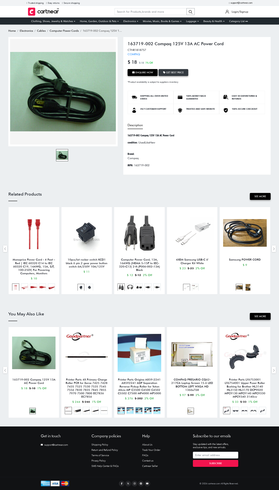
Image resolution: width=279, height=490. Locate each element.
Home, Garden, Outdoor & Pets (98, 21)
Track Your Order (151, 450)
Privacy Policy (98, 460)
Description (135, 125)
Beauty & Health (212, 21)
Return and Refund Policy (104, 450)
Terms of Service (100, 455)
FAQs (145, 455)
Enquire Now (142, 72)
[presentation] (5, 248)
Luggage (191, 21)
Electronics (129, 21)
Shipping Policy (99, 444)
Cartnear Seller (150, 466)
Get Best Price (173, 72)
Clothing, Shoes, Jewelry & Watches (52, 21)
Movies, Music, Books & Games (161, 21)
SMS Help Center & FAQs (105, 466)
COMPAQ (134, 54)
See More (260, 196)
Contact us (147, 460)
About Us (147, 444)
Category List (238, 21)
